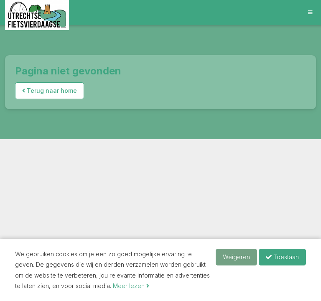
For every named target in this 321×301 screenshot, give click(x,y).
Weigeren (236, 256)
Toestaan (282, 256)
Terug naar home (49, 90)
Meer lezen (131, 285)
